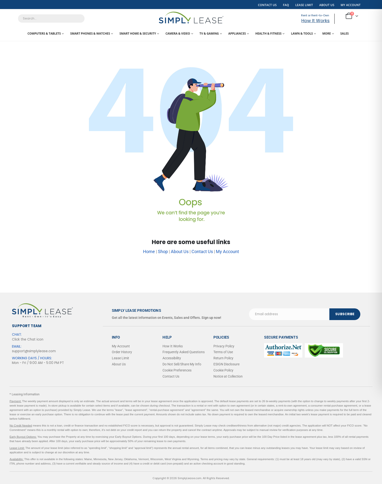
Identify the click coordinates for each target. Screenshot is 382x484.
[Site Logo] (191, 17)
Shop (163, 251)
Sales (344, 33)
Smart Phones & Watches (90, 33)
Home (149, 251)
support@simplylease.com (34, 351)
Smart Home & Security (137, 33)
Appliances (237, 33)
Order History (122, 352)
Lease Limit (304, 5)
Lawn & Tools (302, 33)
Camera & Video (177, 33)
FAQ (286, 5)
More (326, 33)
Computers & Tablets (44, 33)
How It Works (315, 21)
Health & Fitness (268, 33)
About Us (326, 5)
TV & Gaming (209, 33)
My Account (351, 5)
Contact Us (267, 5)
